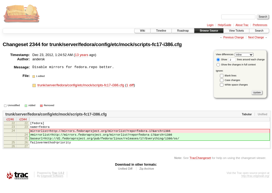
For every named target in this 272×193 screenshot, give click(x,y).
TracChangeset (200, 163)
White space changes (236, 84)
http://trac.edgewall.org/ (255, 181)
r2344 (23, 119)
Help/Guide (224, 25)
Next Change (256, 37)
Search (259, 30)
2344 (34, 44)
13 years (81, 55)
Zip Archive (146, 174)
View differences (225, 54)
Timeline (161, 30)
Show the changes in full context (236, 64)
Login (210, 25)
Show (221, 59)
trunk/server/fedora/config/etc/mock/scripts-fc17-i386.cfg (115, 44)
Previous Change (233, 37)
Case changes (232, 80)
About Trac (241, 25)
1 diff (130, 85)
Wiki (142, 30)
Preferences (260, 25)
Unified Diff (125, 174)
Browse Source (209, 30)
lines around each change (246, 59)
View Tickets (236, 30)
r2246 (10, 119)
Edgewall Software (52, 181)
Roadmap (183, 30)
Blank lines (231, 75)
